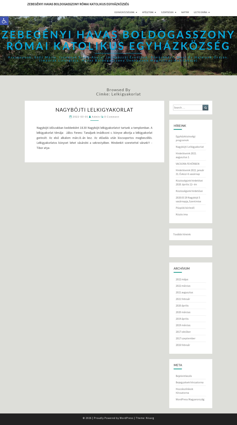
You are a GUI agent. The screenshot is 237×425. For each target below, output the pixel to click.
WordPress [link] (126, 418)
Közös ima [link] (182, 214)
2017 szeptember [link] (185, 338)
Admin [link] (96, 116)
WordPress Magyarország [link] (190, 399)
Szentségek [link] (167, 12)
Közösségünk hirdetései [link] (189, 191)
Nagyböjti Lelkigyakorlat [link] (94, 110)
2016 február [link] (183, 345)
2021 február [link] (183, 299)
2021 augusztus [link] (184, 292)
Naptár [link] (185, 12)
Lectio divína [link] (200, 12)
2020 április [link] (182, 305)
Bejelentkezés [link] (184, 376)
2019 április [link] (182, 318)
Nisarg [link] (150, 418)
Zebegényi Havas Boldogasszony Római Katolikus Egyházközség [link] (78, 4)
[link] (4, 20)
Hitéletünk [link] (148, 12)
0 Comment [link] (111, 116)
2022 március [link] (183, 285)
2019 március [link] (183, 325)
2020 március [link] (183, 312)
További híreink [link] (182, 234)
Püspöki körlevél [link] (185, 207)
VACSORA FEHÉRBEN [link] (187, 163)
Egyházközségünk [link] (124, 12)
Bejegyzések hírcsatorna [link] (189, 382)
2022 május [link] (182, 279)
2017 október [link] (183, 331)
